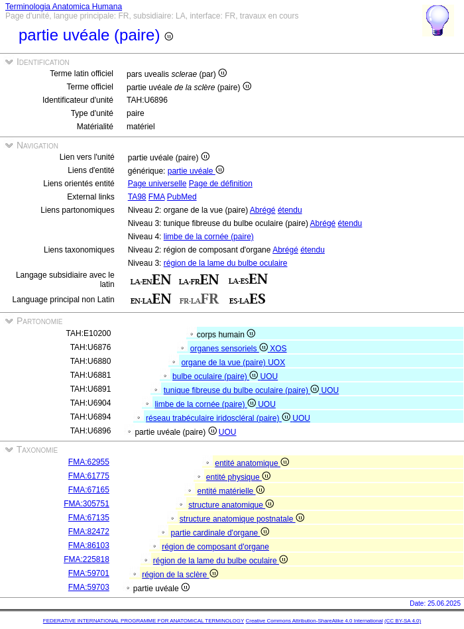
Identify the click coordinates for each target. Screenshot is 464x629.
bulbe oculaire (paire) (216, 376)
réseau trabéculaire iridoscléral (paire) (219, 418)
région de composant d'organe (215, 546)
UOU (269, 376)
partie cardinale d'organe (220, 533)
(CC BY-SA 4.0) (402, 621)
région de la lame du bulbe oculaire (226, 263)
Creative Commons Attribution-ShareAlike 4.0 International (313, 621)
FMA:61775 (88, 476)
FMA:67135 (88, 517)
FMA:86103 (88, 545)
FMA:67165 (88, 489)
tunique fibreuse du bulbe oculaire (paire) (242, 390)
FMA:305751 (86, 503)
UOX (276, 362)
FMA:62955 (88, 462)
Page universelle (157, 183)
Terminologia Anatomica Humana (63, 6)
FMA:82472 (88, 531)
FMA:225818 (86, 559)
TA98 (137, 196)
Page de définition (221, 183)
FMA (156, 196)
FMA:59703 (88, 587)
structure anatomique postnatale (242, 519)
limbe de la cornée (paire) (209, 236)
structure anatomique (231, 505)
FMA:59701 (88, 573)
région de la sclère (179, 574)
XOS (278, 348)
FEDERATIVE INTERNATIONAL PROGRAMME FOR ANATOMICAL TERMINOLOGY (143, 621)
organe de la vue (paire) (224, 362)
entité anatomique (252, 463)
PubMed (182, 196)
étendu (290, 210)
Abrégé (263, 210)
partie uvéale (196, 171)
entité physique (238, 477)
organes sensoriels (230, 348)
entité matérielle (231, 491)
